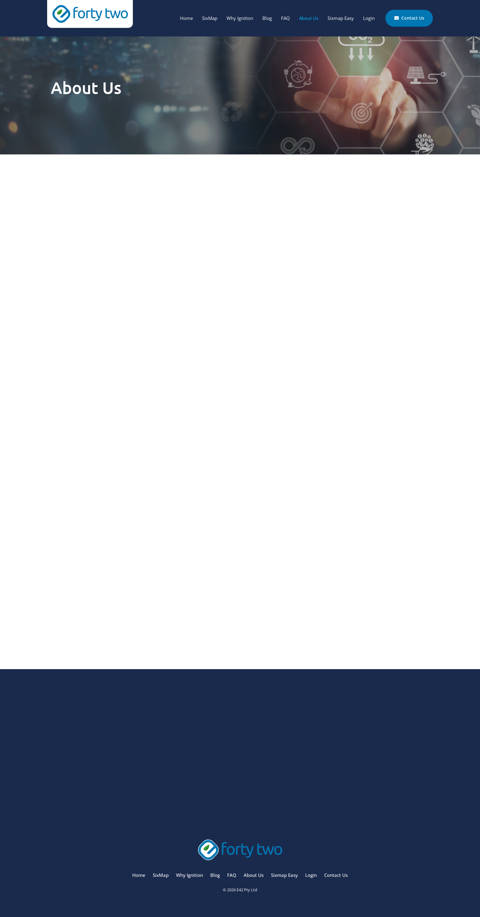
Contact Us (398, 13)
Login (369, 18)
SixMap (209, 18)
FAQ (285, 18)
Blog (267, 18)
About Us (308, 18)
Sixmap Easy (341, 18)
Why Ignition (240, 18)
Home (186, 18)
